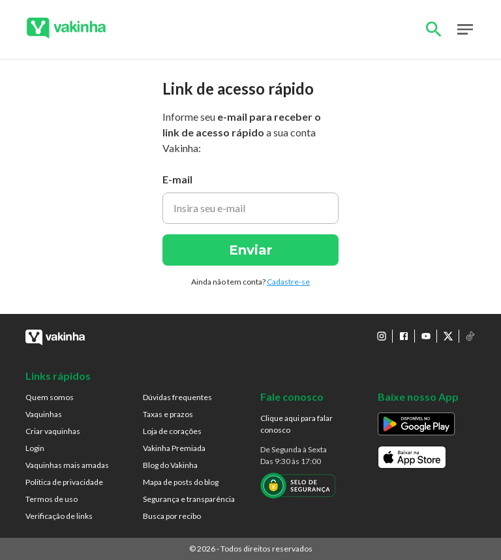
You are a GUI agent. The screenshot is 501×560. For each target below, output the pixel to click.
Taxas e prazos (168, 414)
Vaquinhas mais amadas (67, 465)
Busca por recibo (172, 516)
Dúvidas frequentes (177, 397)
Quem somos (49, 397)
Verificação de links (59, 516)
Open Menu (465, 29)
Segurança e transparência (189, 499)
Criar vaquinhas (52, 431)
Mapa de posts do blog (181, 482)
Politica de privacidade (64, 482)
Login (34, 448)
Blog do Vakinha (170, 465)
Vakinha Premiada (174, 448)
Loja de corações (172, 431)
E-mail (177, 179)
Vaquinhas (43, 414)
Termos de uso (51, 499)
